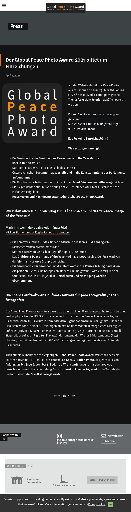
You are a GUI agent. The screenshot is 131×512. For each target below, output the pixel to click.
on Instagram (76, 440)
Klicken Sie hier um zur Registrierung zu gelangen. (38, 232)
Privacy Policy (96, 504)
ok (110, 504)
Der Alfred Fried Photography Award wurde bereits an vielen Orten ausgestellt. (55, 311)
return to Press (67, 396)
